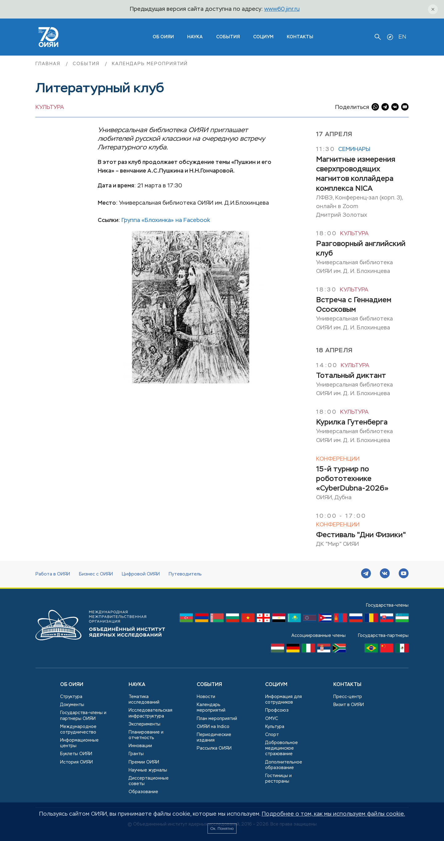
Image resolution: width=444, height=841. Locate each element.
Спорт (272, 735)
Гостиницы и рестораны (278, 779)
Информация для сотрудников (283, 700)
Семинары (354, 149)
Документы (72, 705)
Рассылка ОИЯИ (214, 748)
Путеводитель (185, 574)
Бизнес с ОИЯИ (96, 574)
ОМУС (271, 719)
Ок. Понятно (222, 828)
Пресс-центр (347, 697)
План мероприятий (217, 719)
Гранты (136, 754)
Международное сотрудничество (78, 729)
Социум (263, 37)
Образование (143, 792)
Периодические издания (214, 738)
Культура (49, 107)
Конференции (338, 459)
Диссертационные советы (149, 781)
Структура (71, 697)
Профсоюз (277, 710)
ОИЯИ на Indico (213, 727)
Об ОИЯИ (71, 684)
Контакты (300, 37)
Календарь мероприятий (150, 64)
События (228, 37)
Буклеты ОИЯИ (76, 754)
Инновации (140, 746)
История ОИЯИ (76, 762)
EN (402, 37)
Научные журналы (148, 770)
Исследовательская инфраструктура (150, 713)
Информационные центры (79, 743)
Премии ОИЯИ (144, 762)
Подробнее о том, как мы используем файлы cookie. (333, 814)
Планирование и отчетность (146, 735)
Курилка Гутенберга (352, 422)
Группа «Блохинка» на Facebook (165, 220)
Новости (206, 697)
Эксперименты (144, 724)
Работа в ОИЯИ (52, 574)
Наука (195, 37)
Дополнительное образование (283, 765)
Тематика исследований (144, 700)
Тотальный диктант (351, 375)
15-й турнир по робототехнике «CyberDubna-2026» (352, 479)
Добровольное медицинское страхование (281, 748)
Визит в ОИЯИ (348, 705)
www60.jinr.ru (282, 9)
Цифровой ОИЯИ (141, 574)
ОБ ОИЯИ (163, 37)
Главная (48, 64)
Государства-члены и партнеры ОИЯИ (83, 716)
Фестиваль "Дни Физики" (361, 535)
